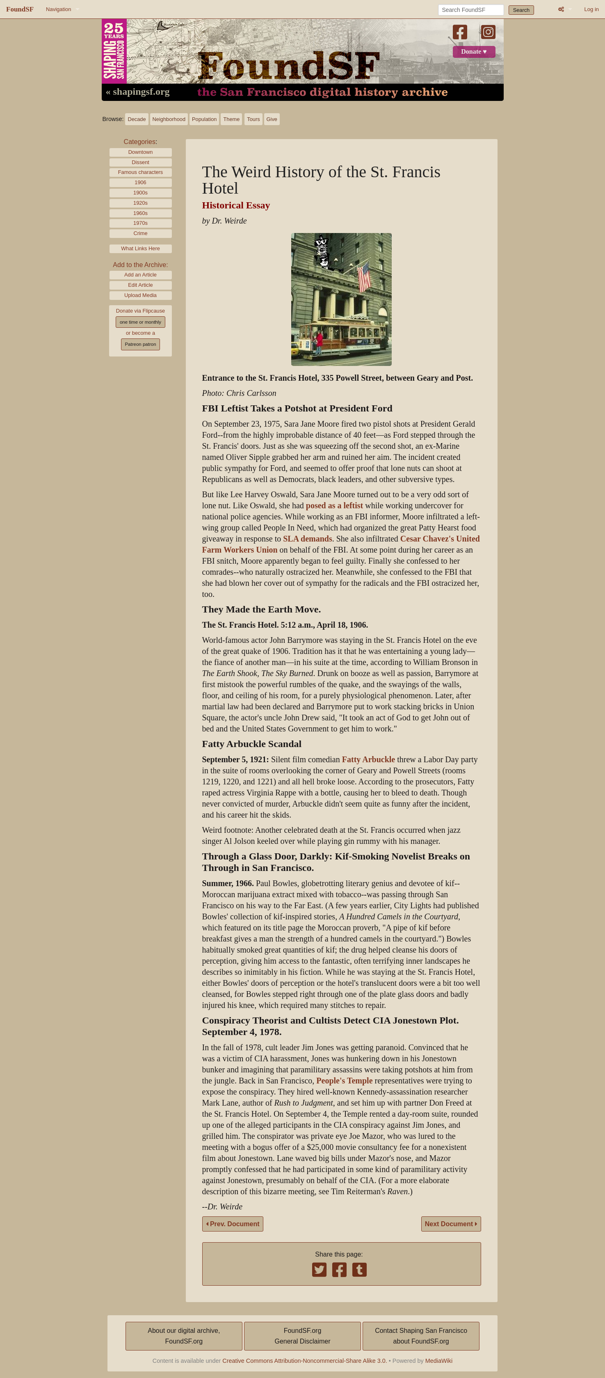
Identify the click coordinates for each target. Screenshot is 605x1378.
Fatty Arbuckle (368, 759)
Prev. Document (233, 1223)
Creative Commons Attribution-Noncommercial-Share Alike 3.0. (304, 1360)
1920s (140, 203)
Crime (140, 233)
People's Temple (344, 1080)
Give (272, 119)
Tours (253, 119)
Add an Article (140, 275)
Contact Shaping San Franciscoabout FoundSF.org (421, 1336)
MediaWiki (438, 1360)
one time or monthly (140, 322)
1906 (140, 182)
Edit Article (140, 285)
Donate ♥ (473, 51)
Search (521, 10)
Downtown (140, 152)
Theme (231, 119)
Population (204, 119)
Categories (139, 141)
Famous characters (140, 172)
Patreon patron (140, 344)
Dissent (140, 162)
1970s (140, 223)
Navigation (58, 9)
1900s (140, 193)
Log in (591, 9)
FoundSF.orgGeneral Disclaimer (302, 1336)
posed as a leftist (334, 505)
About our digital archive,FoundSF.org (184, 1336)
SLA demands (307, 539)
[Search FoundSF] (471, 10)
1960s (140, 213)
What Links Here (140, 248)
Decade (137, 119)
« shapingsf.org (138, 92)
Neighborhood (169, 119)
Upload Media (140, 295)
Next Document (451, 1223)
